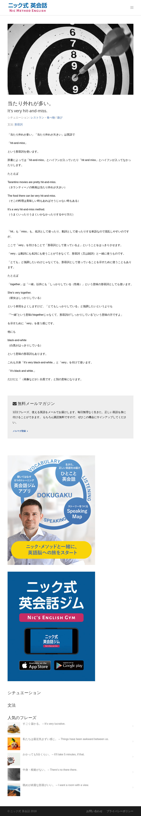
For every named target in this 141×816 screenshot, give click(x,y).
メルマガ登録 (20, 431)
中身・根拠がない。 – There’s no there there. (50, 769)
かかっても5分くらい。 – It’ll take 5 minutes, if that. (53, 754)
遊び (59, 117)
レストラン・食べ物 (43, 117)
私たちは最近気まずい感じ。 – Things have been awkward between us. (66, 739)
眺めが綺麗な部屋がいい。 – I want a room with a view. (56, 785)
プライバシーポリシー (120, 811)
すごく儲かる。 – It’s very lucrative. (44, 723)
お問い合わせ (94, 811)
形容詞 (18, 124)
